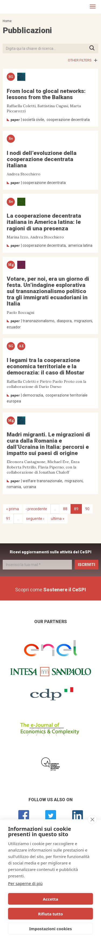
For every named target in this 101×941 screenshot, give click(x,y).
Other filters (80, 60)
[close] (92, 819)
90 (87, 509)
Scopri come (50, 589)
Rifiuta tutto (50, 913)
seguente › (35, 518)
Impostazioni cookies (50, 928)
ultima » (57, 518)
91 (8, 518)
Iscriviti (86, 564)
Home (7, 21)
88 (65, 509)
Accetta (50, 899)
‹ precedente (36, 509)
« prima (12, 509)
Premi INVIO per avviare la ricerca (93, 48)
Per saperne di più (25, 883)
